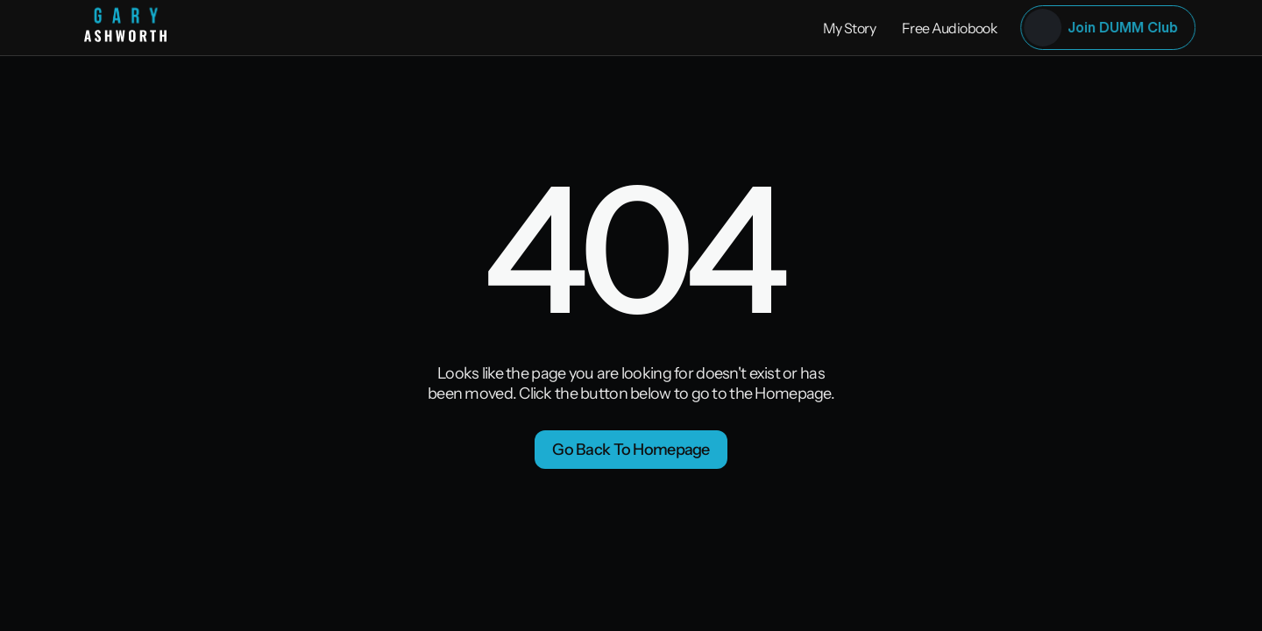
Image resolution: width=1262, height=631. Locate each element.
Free (917, 28)
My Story (849, 28)
